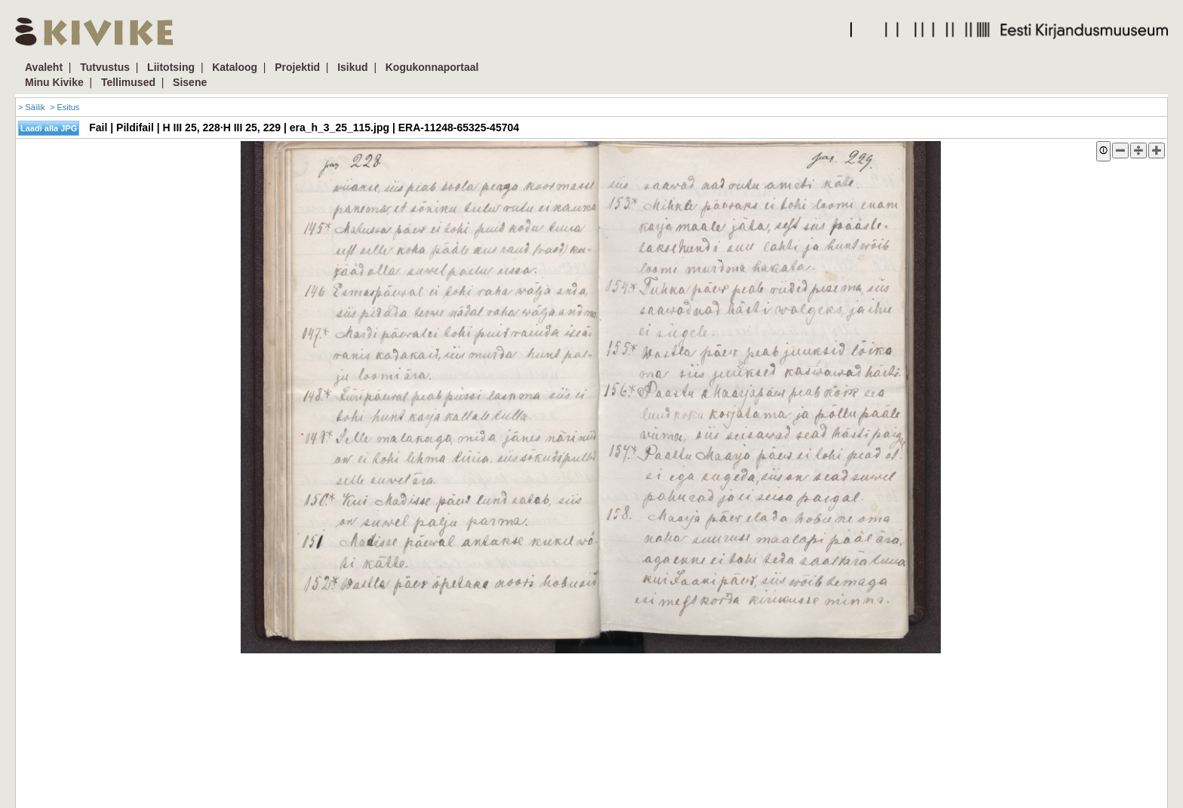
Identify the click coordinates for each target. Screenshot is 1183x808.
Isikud (352, 67)
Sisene (190, 82)
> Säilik (31, 107)
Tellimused (128, 82)
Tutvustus (105, 67)
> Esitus (64, 107)
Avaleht (44, 67)
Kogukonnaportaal (432, 67)
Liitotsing (171, 67)
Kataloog (234, 67)
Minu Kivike (54, 82)
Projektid (297, 67)
